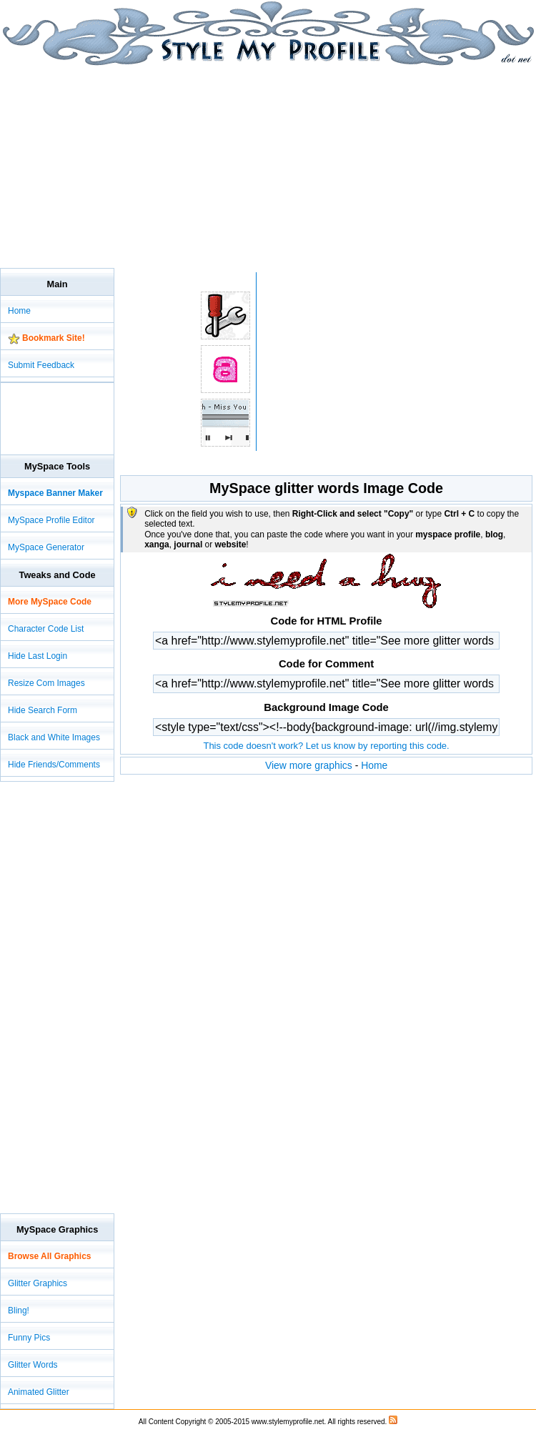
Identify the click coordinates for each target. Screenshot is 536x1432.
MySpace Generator (46, 547)
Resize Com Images (46, 683)
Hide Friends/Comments (54, 765)
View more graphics (308, 765)
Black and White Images (54, 737)
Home (374, 765)
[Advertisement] (167, 166)
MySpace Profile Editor (51, 520)
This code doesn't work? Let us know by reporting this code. (326, 745)
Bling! (18, 1311)
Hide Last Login (37, 656)
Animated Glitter (38, 1392)
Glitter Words (33, 1365)
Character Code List (46, 629)
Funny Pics (29, 1338)
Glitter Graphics (37, 1283)
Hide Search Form (42, 710)
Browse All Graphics (49, 1256)
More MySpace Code (49, 602)
